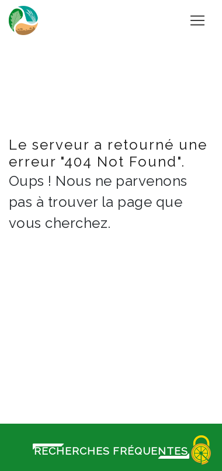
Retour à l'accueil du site (115, 294)
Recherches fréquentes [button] (111, 451)
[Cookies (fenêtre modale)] (201, 451)
